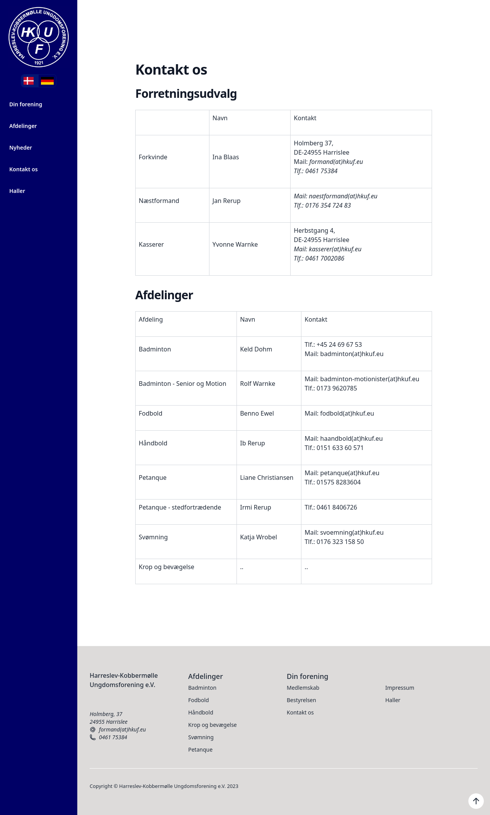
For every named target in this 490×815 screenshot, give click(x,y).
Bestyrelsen (301, 700)
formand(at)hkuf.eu (118, 729)
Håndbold (200, 712)
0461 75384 (108, 737)
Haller (17, 190)
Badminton (202, 687)
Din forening (25, 104)
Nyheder (20, 147)
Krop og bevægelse (212, 724)
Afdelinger (23, 126)
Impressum (399, 687)
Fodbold (198, 700)
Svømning (201, 737)
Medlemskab (303, 687)
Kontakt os (23, 169)
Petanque (200, 749)
